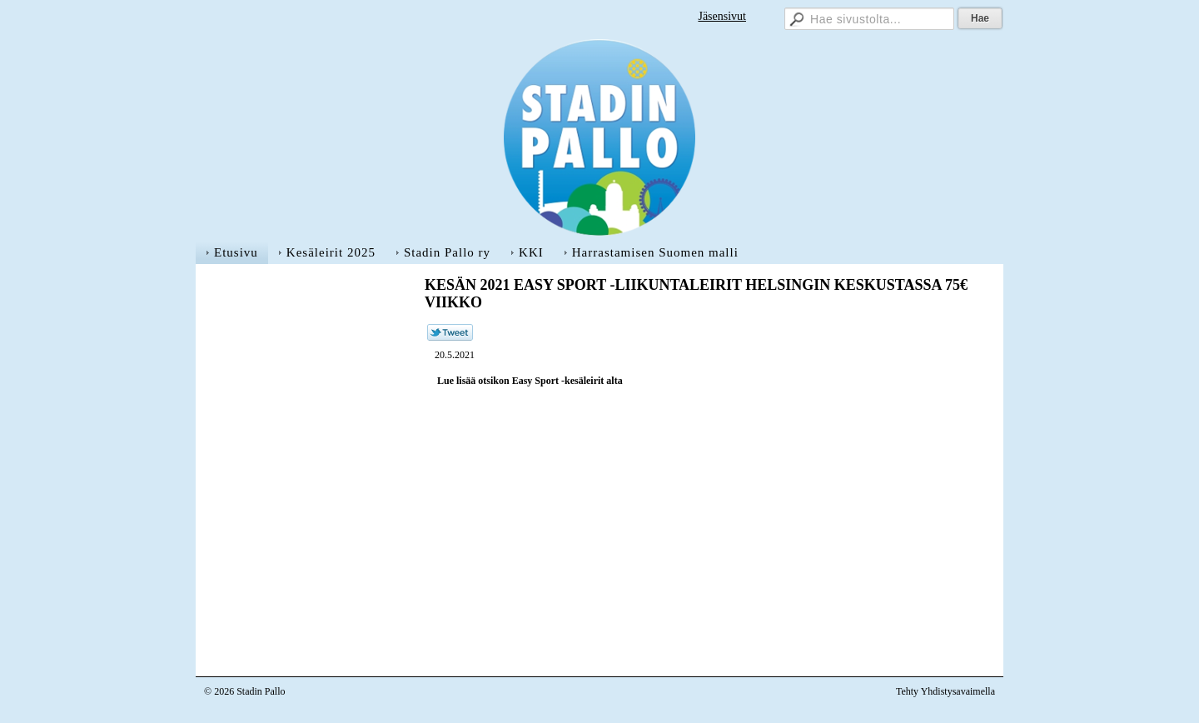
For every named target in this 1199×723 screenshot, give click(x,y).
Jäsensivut (722, 16)
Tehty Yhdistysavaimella (945, 691)
